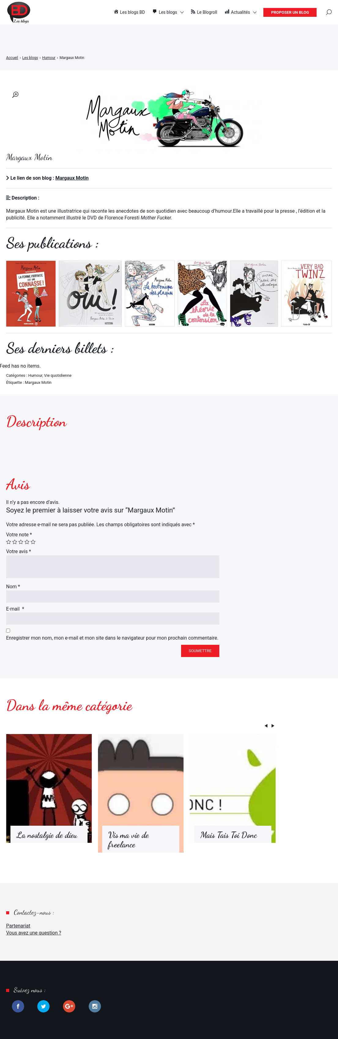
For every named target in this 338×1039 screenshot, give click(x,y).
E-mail (15, 609)
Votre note (19, 535)
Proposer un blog (290, 12)
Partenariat (18, 926)
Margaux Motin (72, 178)
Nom (13, 586)
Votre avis (18, 551)
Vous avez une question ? (33, 933)
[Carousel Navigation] (141, 727)
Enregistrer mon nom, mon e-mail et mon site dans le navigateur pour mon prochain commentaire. (112, 638)
